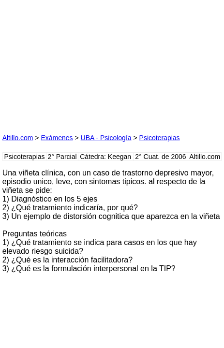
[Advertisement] (75, 62)
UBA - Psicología (106, 138)
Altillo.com (17, 138)
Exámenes (57, 138)
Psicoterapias (159, 138)
